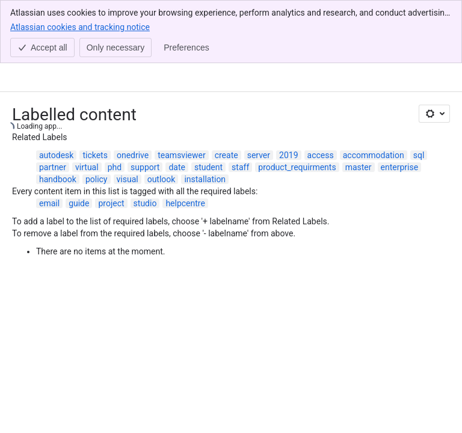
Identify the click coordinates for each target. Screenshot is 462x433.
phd (115, 104)
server (258, 92)
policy (96, 116)
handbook (57, 116)
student (208, 104)
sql (419, 92)
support (145, 104)
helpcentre (185, 140)
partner (52, 104)
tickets (95, 92)
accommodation (373, 92)
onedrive (133, 92)
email (49, 140)
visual (127, 116)
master (358, 104)
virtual (87, 104)
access (320, 92)
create (226, 92)
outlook (161, 116)
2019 (288, 92)
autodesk (56, 92)
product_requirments (297, 104)
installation (205, 116)
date (176, 104)
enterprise (400, 104)
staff (240, 104)
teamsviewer (181, 92)
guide (79, 140)
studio (145, 140)
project (111, 140)
